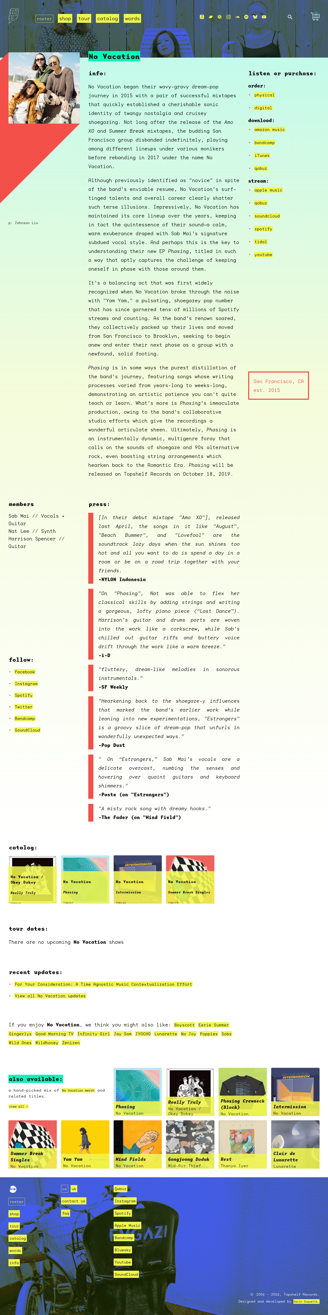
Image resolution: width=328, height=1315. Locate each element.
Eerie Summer (219, 1025)
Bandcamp (26, 718)
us (65, 1188)
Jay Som (140, 1033)
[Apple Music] (201, 17)
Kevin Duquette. (303, 1301)
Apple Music (130, 1225)
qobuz (262, 168)
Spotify (25, 695)
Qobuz (121, 1188)
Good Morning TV (61, 1033)
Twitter (25, 706)
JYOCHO (163, 1033)
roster (45, 18)
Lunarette (189, 1033)
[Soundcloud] (237, 17)
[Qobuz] (219, 17)
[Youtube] (264, 17)
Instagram (28, 683)
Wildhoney (92, 1042)
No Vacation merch (83, 1090)
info (15, 1262)
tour (87, 18)
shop (67, 18)
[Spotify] (246, 17)
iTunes (263, 155)
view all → (21, 1106)
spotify (265, 228)
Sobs (39, 1042)
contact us (76, 1201)
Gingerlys (22, 1033)
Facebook (26, 671)
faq (66, 1213)
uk (75, 1188)
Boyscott (186, 1025)
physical (266, 95)
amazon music (272, 129)
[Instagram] (228, 17)
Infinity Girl (106, 1033)
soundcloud (269, 216)
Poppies (19, 1042)
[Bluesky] (255, 17)
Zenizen (120, 1042)
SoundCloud (29, 730)
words (135, 18)
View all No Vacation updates (56, 995)
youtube (265, 254)
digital (265, 107)
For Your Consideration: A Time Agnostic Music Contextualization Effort (118, 984)
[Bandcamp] (210, 17)
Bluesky (124, 1250)
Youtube (124, 1262)
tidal (262, 241)
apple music (271, 190)
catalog (110, 18)
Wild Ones (62, 1042)
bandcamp (266, 142)
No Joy (215, 1033)
